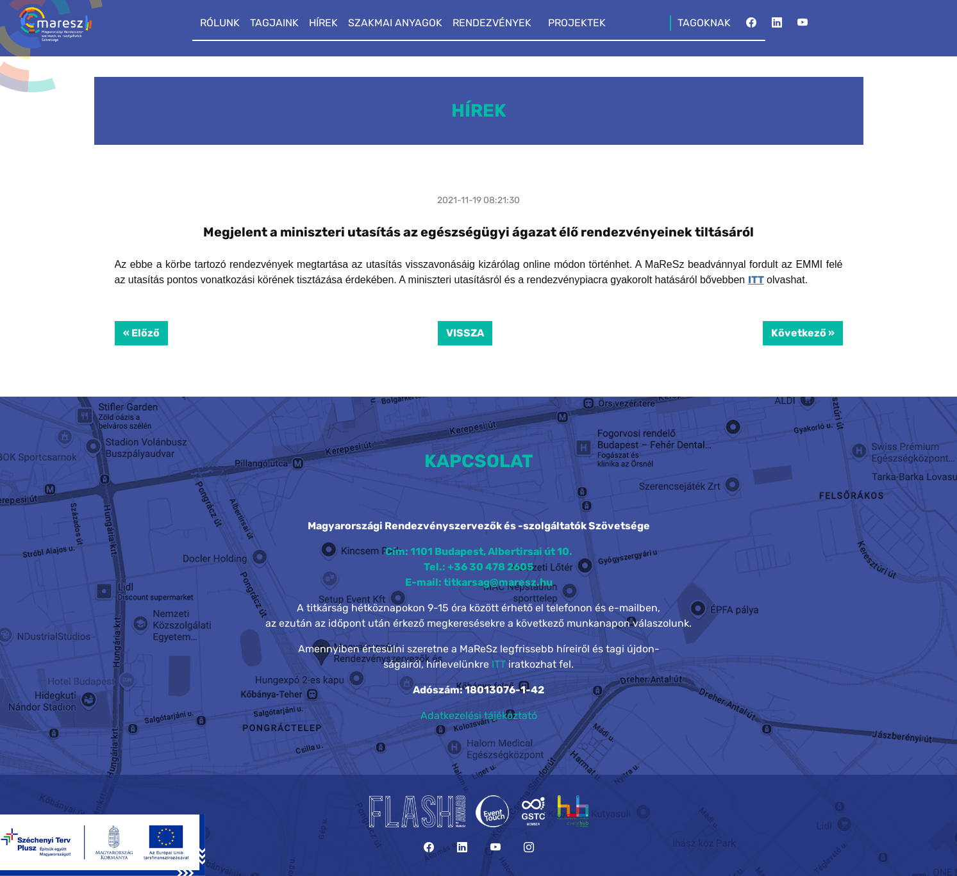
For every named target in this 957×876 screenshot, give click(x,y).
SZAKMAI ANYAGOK (395, 23)
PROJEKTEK (577, 23)
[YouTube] (802, 26)
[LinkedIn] (777, 26)
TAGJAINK (274, 23)
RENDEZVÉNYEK (492, 23)
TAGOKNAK (704, 23)
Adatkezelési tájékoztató (478, 715)
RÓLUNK (220, 23)
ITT (756, 280)
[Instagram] (529, 847)
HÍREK (323, 23)
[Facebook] (751, 26)
